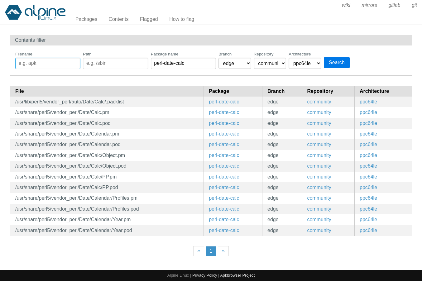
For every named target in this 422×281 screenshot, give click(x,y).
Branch (225, 54)
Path (87, 54)
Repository (264, 54)
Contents (118, 19)
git (414, 5)
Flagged (149, 19)
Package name (165, 54)
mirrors (369, 5)
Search (337, 62)
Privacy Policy (204, 275)
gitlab (394, 5)
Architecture (300, 54)
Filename (23, 54)
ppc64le (368, 101)
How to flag (181, 19)
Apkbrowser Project (237, 275)
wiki (346, 5)
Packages (86, 19)
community (319, 101)
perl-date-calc (224, 101)
